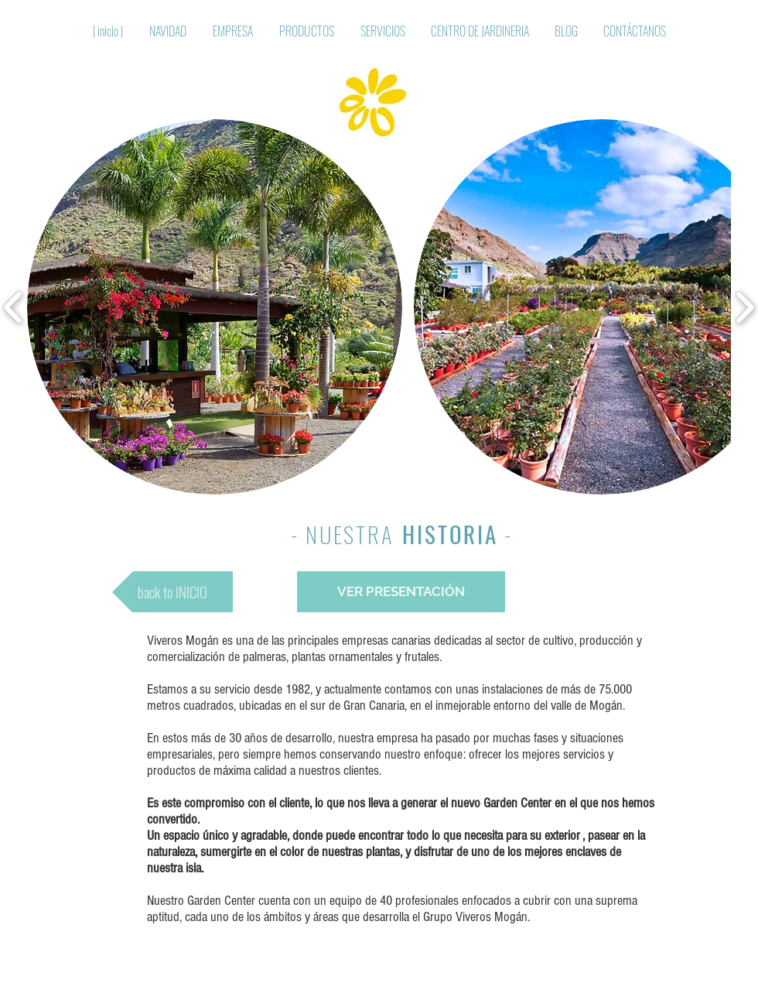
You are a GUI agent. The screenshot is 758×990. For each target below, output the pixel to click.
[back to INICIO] (172, 591)
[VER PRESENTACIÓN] (401, 591)
